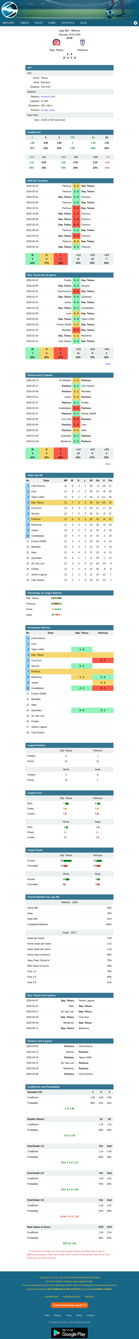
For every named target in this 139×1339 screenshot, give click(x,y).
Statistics (67, 23)
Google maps (48, 110)
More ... (110, 364)
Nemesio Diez (48, 96)
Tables (24, 23)
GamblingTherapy (71, 1296)
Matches (8, 23)
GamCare (89, 1296)
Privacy (57, 1315)
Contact (90, 1315)
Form (52, 23)
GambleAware (51, 1296)
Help (47, 1315)
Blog (84, 23)
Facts (38, 23)
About (79, 1315)
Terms (69, 1315)
